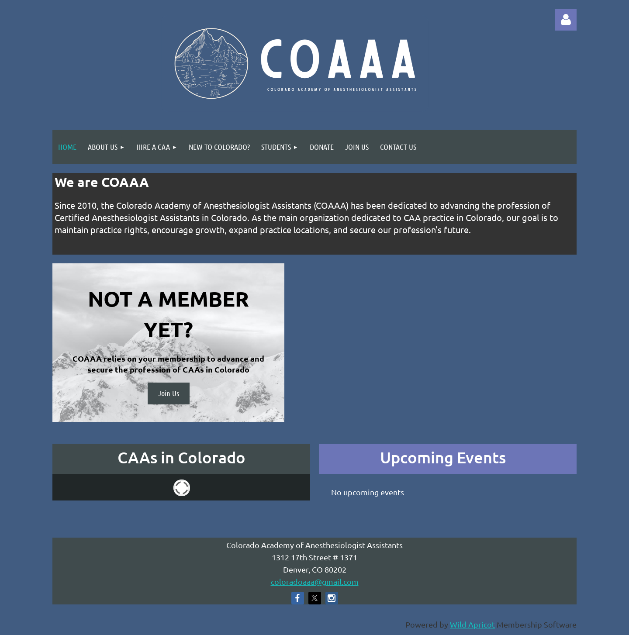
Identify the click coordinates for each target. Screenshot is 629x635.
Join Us (168, 393)
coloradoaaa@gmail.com (315, 581)
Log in (566, 20)
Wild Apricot (472, 624)
